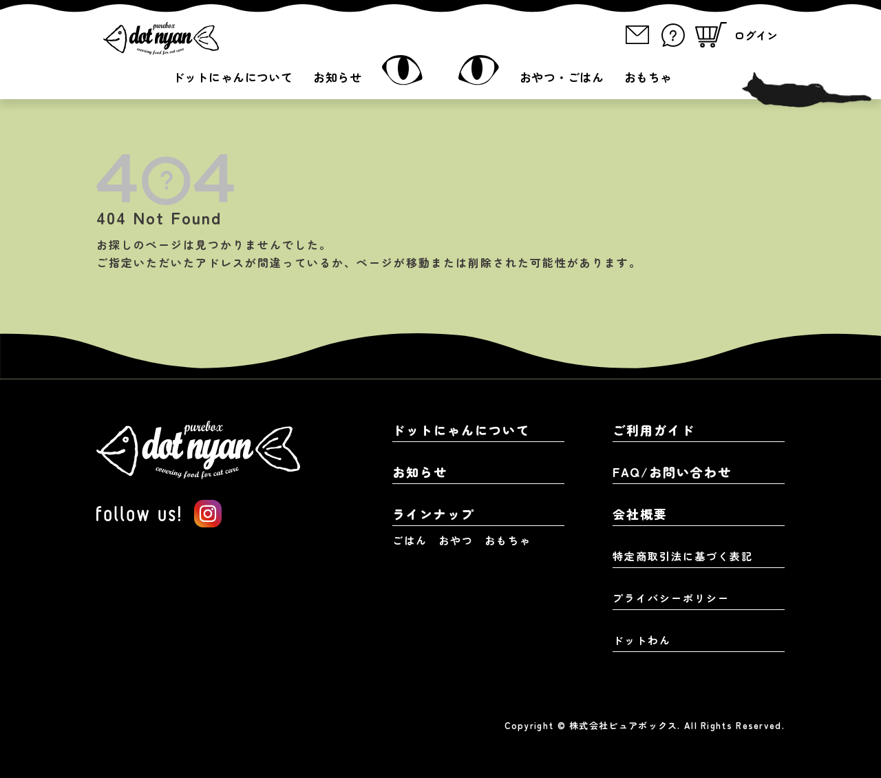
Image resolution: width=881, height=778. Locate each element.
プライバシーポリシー (671, 598)
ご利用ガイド (654, 430)
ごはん (409, 540)
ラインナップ (433, 514)
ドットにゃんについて (233, 76)
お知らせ (337, 76)
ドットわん (642, 640)
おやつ (456, 540)
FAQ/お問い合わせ (672, 472)
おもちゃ (648, 76)
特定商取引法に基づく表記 (683, 556)
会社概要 (640, 514)
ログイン (756, 35)
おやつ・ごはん (562, 76)
